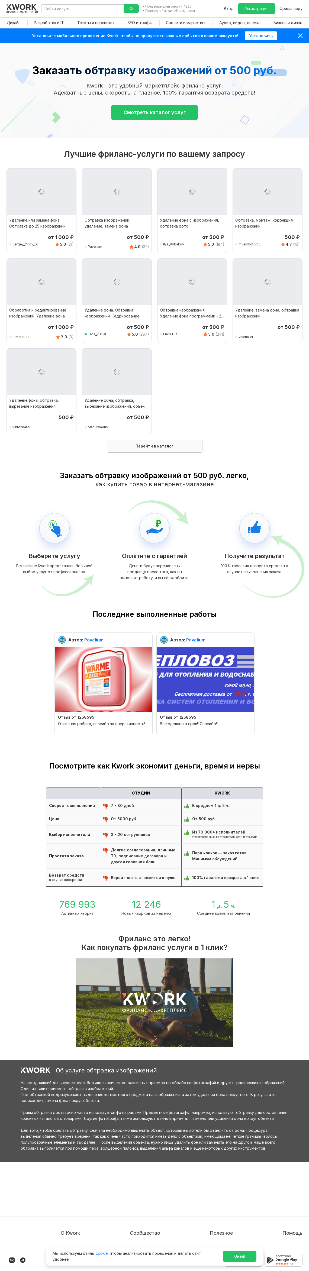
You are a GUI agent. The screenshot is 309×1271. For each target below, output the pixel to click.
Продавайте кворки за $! (221, 1208)
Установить (261, 35)
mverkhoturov (249, 244)
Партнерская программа (158, 1198)
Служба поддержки (283, 1198)
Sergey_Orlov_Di (25, 244)
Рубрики (205, 1227)
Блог (139, 1188)
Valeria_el (246, 337)
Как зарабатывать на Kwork (223, 1218)
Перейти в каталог (154, 446)
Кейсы (141, 1208)
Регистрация (256, 8)
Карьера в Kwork (76, 1227)
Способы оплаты (77, 1218)
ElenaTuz (170, 334)
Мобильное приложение (220, 1237)
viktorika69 (21, 427)
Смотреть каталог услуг (155, 112)
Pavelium (95, 247)
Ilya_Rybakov (173, 244)
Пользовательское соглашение (90, 1198)
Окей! (239, 1256)
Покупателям (210, 1188)
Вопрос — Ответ (281, 1188)
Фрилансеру (290, 8)
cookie (102, 1253)
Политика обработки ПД (84, 1208)
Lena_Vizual (97, 334)
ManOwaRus (98, 427)
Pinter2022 (20, 337)
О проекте (70, 1188)
